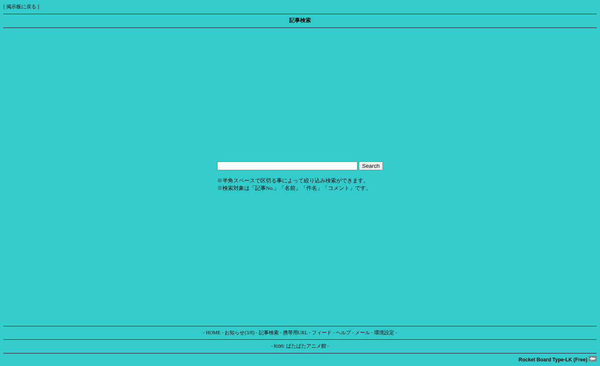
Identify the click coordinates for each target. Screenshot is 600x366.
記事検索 (269, 333)
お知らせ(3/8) (239, 333)
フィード (322, 333)
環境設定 (384, 333)
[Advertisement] (253, 94)
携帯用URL (295, 333)
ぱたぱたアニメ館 (306, 346)
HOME (213, 333)
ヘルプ (343, 333)
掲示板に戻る (21, 7)
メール (362, 333)
